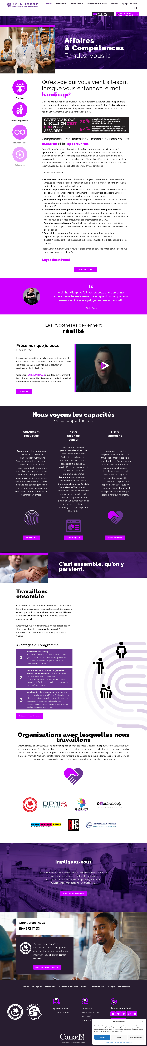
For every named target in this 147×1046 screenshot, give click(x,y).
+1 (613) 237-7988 (62, 1018)
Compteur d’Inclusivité (97, 4)
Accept (102, 1037)
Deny (119, 1037)
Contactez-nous (90, 1026)
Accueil (49, 4)
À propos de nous (129, 4)
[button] (143, 1022)
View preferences (136, 1037)
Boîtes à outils (77, 4)
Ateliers (114, 4)
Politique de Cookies (110, 1042)
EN (135, 8)
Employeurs (61, 4)
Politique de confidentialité (124, 1042)
